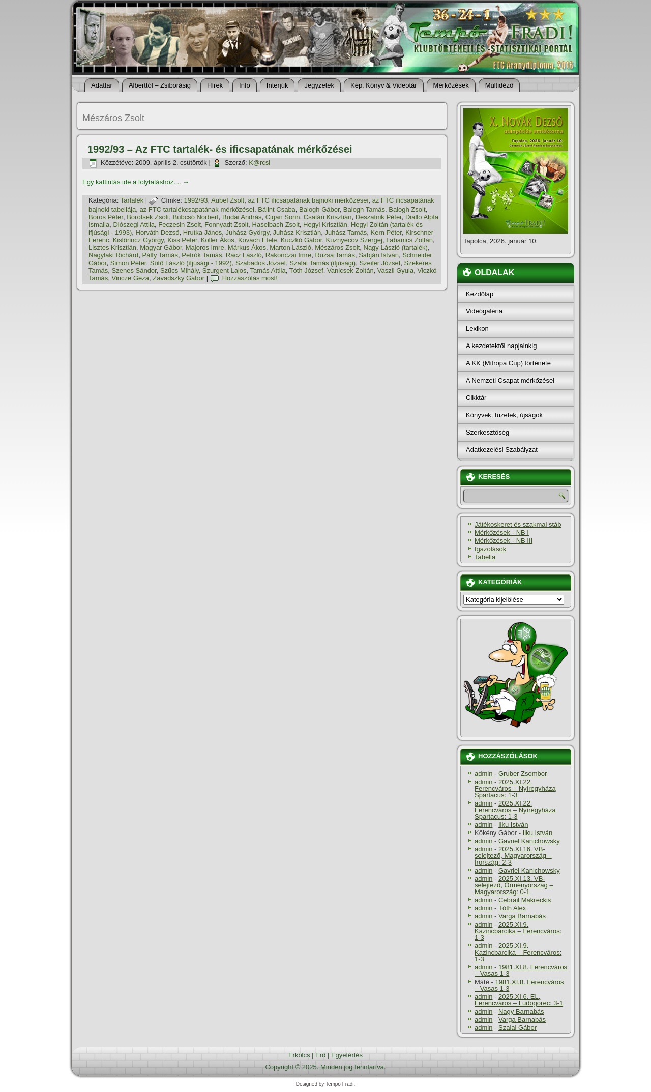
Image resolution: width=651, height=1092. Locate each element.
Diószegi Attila (134, 224)
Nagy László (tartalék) (396, 247)
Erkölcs (299, 1055)
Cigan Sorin (282, 217)
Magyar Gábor (161, 247)
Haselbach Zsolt (276, 224)
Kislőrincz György (138, 240)
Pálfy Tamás (160, 255)
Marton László (290, 247)
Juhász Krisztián (297, 232)
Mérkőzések (451, 85)
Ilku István (513, 824)
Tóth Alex (512, 908)
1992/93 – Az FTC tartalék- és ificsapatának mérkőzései (219, 149)
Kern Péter (386, 232)
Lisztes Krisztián (112, 247)
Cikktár (476, 397)
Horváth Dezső (158, 232)
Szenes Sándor (134, 270)
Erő (320, 1055)
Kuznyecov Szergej (354, 240)
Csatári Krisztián (328, 217)
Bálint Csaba (276, 209)
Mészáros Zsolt (337, 247)
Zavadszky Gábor (178, 278)
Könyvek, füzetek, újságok (504, 415)
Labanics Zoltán (409, 240)
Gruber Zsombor (522, 774)
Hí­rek (215, 85)
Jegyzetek (319, 85)
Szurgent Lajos (224, 270)
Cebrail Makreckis (524, 900)
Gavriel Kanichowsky (529, 841)
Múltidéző (499, 85)
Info (244, 85)
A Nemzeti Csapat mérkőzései (510, 380)
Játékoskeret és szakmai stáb (518, 524)
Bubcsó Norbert (196, 217)
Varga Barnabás (522, 916)
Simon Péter (128, 263)
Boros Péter (105, 217)
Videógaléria (484, 311)
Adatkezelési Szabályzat (502, 449)
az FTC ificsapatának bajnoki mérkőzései (308, 200)
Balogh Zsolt (407, 209)
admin (483, 774)
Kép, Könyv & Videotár (383, 85)
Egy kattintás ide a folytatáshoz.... (135, 182)
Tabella (485, 557)
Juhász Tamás (345, 232)
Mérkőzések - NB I (502, 532)
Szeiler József (379, 263)
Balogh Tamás (364, 209)
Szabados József (260, 263)
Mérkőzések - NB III (503, 540)
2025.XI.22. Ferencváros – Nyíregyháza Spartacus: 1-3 (515, 788)
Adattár (101, 85)
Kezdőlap (479, 294)
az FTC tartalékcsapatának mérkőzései (196, 209)
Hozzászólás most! (250, 278)
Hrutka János (202, 232)
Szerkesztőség (487, 432)
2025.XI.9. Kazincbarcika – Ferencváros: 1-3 (518, 931)
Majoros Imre (205, 247)
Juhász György (248, 232)
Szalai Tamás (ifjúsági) (322, 263)
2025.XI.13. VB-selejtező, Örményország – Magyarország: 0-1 (514, 885)
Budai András (241, 217)
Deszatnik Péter (379, 217)
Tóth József (306, 270)
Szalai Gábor (517, 1027)
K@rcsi (259, 162)
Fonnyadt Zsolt (226, 224)
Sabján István (379, 255)
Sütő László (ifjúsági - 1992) (191, 263)
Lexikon (477, 328)
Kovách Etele (257, 240)
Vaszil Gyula (395, 270)
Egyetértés (347, 1055)
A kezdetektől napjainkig (501, 346)
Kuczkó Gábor (301, 240)
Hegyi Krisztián (325, 224)
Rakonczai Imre (288, 255)
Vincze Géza (130, 278)
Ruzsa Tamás (335, 255)
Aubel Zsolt (227, 200)
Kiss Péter (182, 240)
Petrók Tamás (202, 255)
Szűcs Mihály (179, 270)
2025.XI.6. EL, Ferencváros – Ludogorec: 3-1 (519, 1000)
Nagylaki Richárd (113, 255)
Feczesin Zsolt (179, 224)
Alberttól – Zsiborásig (160, 85)
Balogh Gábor (319, 209)
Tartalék (132, 200)
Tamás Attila (268, 270)
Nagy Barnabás (521, 1011)
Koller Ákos (217, 240)
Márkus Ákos (247, 247)
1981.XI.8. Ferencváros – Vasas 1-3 (521, 970)
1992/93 (196, 200)
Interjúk (277, 85)
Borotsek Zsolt (148, 217)
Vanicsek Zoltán (350, 270)
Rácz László (244, 255)
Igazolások (490, 549)
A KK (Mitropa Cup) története (508, 363)
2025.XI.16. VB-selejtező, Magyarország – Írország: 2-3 (513, 855)
